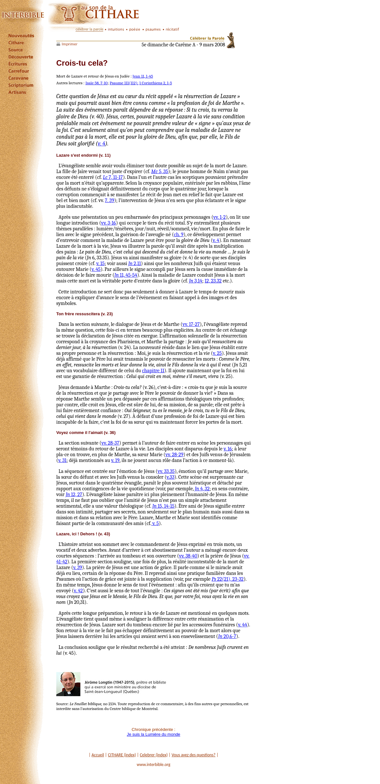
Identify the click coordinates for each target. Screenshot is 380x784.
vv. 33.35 (166, 471)
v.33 (170, 477)
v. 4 (101, 143)
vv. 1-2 (219, 217)
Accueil (98, 755)
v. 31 (62, 460)
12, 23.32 (213, 281)
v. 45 (96, 269)
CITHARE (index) (122, 755)
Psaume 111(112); (124, 82)
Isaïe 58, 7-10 (97, 82)
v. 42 (78, 591)
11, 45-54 (125, 275)
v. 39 (77, 567)
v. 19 (115, 460)
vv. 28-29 (175, 454)
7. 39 (109, 200)
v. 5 (155, 523)
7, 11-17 (113, 177)
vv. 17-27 (191, 324)
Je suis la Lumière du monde (153, 734)
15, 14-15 (163, 506)
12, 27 (74, 494)
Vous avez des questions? (194, 755)
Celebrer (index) (154, 755)
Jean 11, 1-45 (142, 76)
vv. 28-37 (110, 443)
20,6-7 (227, 636)
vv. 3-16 (108, 223)
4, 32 (202, 489)
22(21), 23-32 (228, 579)
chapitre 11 (153, 371)
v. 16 (227, 449)
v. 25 (217, 353)
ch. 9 (179, 234)
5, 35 (159, 171)
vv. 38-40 (188, 556)
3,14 (195, 281)
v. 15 (100, 263)
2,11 (134, 263)
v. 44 (242, 625)
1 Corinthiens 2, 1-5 (155, 82)
